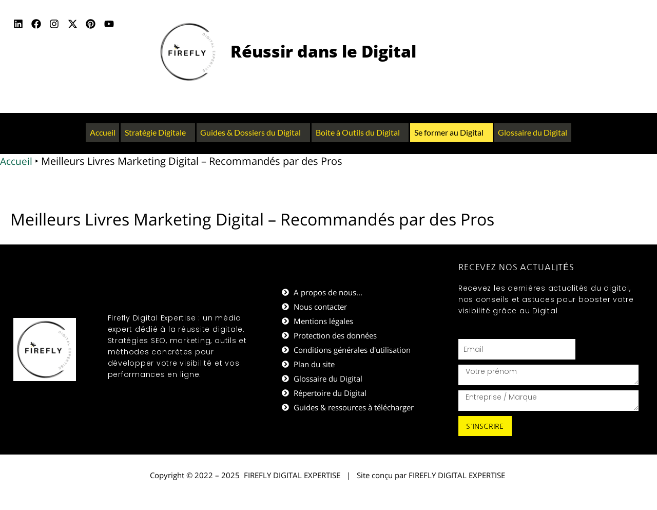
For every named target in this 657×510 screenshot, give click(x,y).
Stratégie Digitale (154, 132)
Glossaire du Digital (533, 132)
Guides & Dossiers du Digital (250, 132)
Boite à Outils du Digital (358, 132)
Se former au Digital (449, 132)
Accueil (101, 132)
